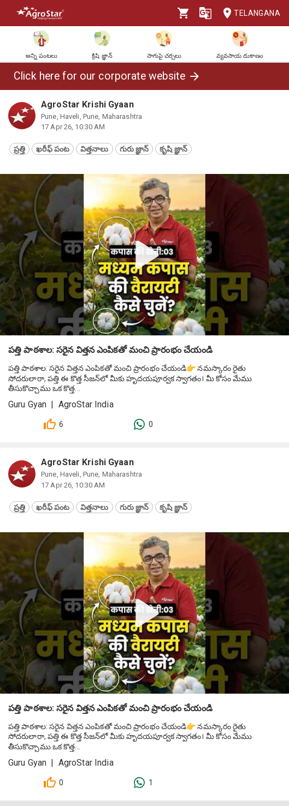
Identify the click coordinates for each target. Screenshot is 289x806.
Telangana (248, 13)
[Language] (205, 13)
